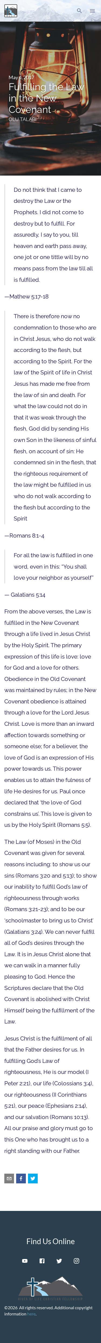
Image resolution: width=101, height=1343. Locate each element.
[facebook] (21, 1178)
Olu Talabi (22, 119)
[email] (9, 1178)
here (31, 1313)
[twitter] (33, 1178)
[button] (79, 10)
